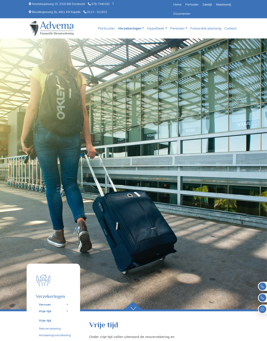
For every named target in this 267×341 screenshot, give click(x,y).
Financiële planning (205, 28)
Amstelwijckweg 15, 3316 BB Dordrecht (57, 4)
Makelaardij (223, 4)
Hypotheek (155, 28)
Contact (230, 28)
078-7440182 (99, 4)
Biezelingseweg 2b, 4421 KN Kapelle (55, 12)
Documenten (181, 13)
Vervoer (45, 304)
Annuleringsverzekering (55, 335)
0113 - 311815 (95, 12)
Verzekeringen (129, 28)
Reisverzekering (50, 328)
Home (177, 4)
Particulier (192, 4)
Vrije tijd (45, 311)
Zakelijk (207, 4)
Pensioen (177, 28)
